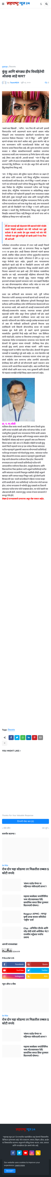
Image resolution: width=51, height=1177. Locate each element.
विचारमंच (12, 67)
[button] (3, 4)
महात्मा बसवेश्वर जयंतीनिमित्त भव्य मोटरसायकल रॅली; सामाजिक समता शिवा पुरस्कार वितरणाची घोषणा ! (36, 901)
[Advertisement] (25, 37)
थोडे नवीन (6, 828)
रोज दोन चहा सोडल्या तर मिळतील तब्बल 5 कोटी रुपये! (25, 871)
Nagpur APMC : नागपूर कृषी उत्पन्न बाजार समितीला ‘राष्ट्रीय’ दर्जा (35, 916)
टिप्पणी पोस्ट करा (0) (25, 821)
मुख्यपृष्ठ (4, 67)
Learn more (20, 1165)
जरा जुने (45, 828)
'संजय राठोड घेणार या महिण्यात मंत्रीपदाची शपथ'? (35, 885)
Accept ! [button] (9, 1171)
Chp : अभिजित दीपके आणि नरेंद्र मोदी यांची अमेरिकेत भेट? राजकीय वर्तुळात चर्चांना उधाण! (36, 933)
